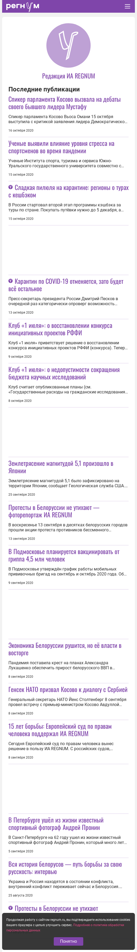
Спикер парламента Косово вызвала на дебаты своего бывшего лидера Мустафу (64, 102)
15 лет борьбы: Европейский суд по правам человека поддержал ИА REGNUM (60, 729)
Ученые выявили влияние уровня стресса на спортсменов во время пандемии (61, 146)
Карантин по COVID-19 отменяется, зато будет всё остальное (65, 284)
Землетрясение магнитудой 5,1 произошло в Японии (60, 466)
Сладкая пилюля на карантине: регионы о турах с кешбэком (68, 190)
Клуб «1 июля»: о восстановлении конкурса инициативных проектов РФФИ (60, 328)
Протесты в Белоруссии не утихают (56, 908)
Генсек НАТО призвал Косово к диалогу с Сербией (68, 689)
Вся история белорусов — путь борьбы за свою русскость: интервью (65, 867)
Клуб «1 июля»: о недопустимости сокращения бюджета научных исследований (64, 372)
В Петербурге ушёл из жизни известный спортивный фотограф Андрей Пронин (56, 823)
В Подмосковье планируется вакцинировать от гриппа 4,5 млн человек (63, 554)
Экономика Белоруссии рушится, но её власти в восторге (64, 648)
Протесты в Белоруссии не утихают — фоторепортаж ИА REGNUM (53, 510)
